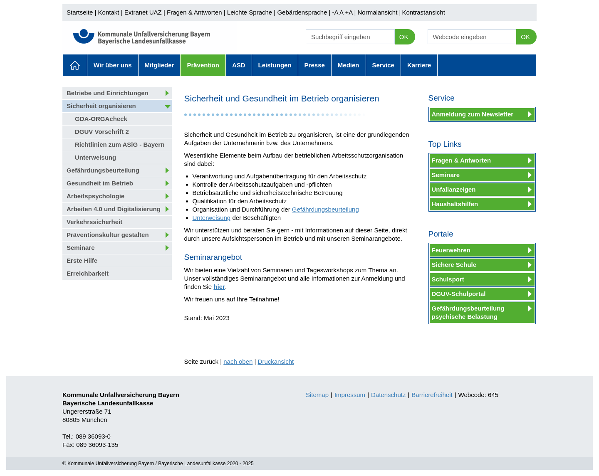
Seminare (81, 247)
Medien (348, 65)
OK (403, 36)
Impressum (349, 394)
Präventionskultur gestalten (108, 234)
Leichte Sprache (249, 12)
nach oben (237, 361)
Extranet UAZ (143, 12)
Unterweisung (95, 157)
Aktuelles (74, 65)
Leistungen (275, 65)
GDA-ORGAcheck (101, 118)
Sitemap (317, 394)
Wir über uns (113, 65)
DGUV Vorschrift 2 (102, 131)
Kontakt (108, 12)
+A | (349, 12)
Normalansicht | (379, 12)
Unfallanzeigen (454, 189)
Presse (314, 65)
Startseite (80, 12)
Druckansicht (276, 361)
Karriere (419, 65)
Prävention (203, 65)
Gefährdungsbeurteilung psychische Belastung (468, 312)
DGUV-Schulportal (459, 293)
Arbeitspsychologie (95, 196)
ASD (238, 65)
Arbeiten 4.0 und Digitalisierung (114, 208)
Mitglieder (159, 65)
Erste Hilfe (82, 260)
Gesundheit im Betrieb (100, 183)
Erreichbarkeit (88, 273)
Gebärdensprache (302, 12)
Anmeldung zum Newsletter (473, 114)
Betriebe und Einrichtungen (108, 92)
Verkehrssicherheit (94, 221)
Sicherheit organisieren (101, 105)
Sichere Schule (454, 264)
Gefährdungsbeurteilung (103, 170)
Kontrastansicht (423, 12)
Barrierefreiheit (431, 394)
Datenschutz (388, 394)
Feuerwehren (451, 250)
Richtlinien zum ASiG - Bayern (119, 144)
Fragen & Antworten (194, 12)
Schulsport (448, 279)
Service (383, 65)
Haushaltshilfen (455, 203)
